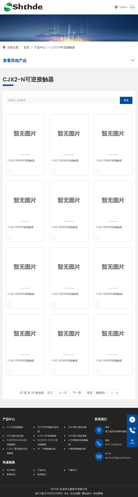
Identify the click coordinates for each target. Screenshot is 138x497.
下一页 (77, 393)
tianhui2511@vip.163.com (118, 457)
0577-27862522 (113, 444)
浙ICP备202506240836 (49, 493)
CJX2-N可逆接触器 (62, 47)
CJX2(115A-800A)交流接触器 (17, 442)
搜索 (126, 100)
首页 (26, 47)
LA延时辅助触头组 (77, 448)
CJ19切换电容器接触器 (78, 442)
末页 (90, 393)
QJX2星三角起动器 (77, 427)
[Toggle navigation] (131, 7)
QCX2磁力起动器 (15, 435)
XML (66, 493)
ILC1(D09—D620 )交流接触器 (48, 442)
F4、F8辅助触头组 (47, 448)
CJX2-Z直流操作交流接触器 (17, 451)
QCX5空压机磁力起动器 (48, 429)
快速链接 (9, 462)
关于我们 (11, 470)
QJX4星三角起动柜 (77, 435)
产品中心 (40, 47)
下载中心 (72, 470)
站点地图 (75, 493)
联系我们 (42, 474)
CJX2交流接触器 (15, 427)
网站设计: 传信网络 (92, 493)
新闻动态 (11, 474)
